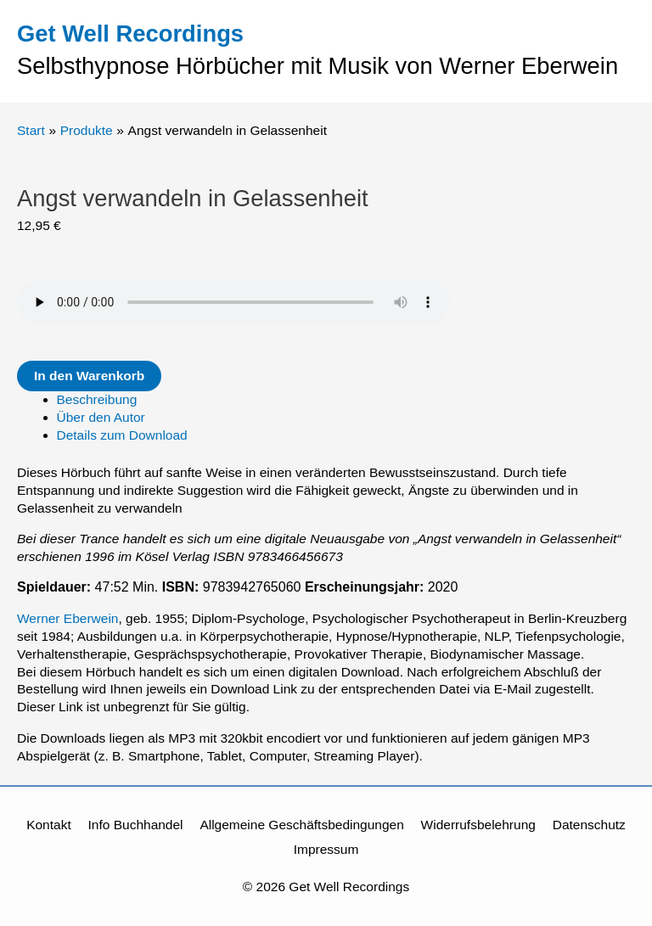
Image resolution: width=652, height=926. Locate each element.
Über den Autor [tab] (101, 417)
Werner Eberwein (67, 618)
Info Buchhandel (135, 824)
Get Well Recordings (130, 33)
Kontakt (48, 824)
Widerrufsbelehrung (478, 824)
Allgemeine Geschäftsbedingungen (301, 824)
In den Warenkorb (89, 375)
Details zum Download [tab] (122, 435)
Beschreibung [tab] (97, 399)
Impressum (326, 849)
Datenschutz (589, 824)
